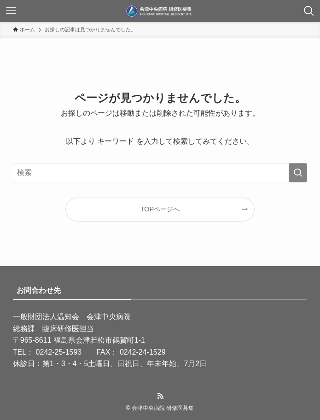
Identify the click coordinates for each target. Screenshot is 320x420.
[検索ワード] (160, 172)
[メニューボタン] (11, 11)
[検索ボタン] (309, 11)
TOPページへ (160, 209)
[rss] (160, 396)
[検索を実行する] (298, 172)
